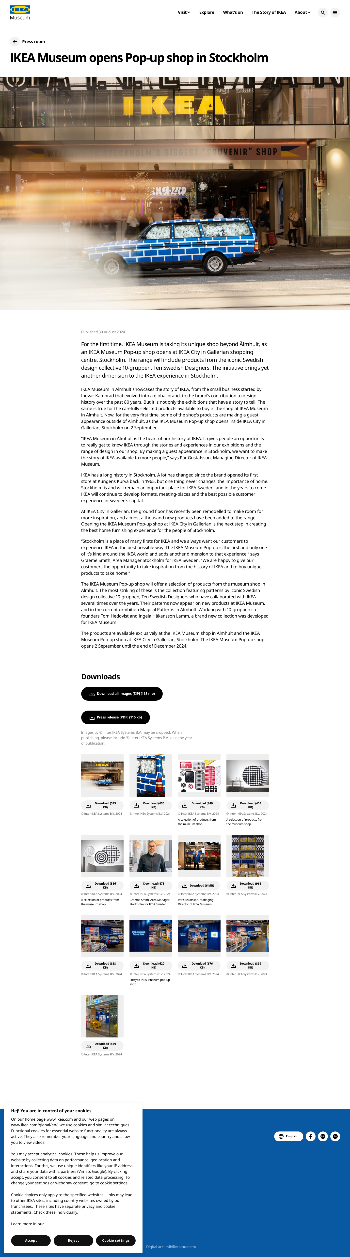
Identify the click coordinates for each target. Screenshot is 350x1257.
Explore (206, 12)
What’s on (233, 12)
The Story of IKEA (269, 12)
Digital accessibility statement (171, 1246)
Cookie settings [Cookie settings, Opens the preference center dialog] (115, 1240)
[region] (73, 1178)
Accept (31, 1240)
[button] (323, 12)
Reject (73, 1240)
